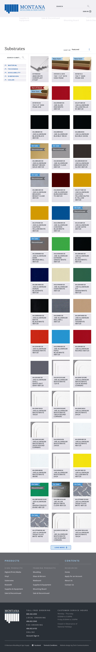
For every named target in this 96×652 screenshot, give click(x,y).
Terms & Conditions (50, 645)
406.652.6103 (31, 628)
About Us (68, 580)
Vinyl (29, 28)
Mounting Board (56, 37)
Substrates (10, 31)
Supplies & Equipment (10, 36)
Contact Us (69, 585)
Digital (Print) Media (14, 28)
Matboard (53, 31)
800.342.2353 (31, 614)
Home (67, 572)
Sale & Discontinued (36, 35)
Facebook (37, 645)
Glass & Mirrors (78, 28)
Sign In (86, 11)
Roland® (31, 31)
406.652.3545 (31, 621)
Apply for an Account (73, 576)
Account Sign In (32, 636)
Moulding (53, 28)
